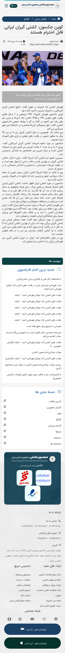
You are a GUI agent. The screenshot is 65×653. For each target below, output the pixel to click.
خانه (54, 19)
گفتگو (26, 19)
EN (13, 5)
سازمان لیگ (25, 595)
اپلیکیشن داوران (24, 585)
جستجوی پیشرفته (23, 574)
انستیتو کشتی (25, 590)
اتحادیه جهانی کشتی (52, 580)
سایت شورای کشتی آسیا (50, 605)
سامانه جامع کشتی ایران (20, 600)
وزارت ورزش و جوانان (51, 585)
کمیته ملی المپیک (53, 600)
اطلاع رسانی (40, 19)
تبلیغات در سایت (23, 580)
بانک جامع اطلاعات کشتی (50, 574)
